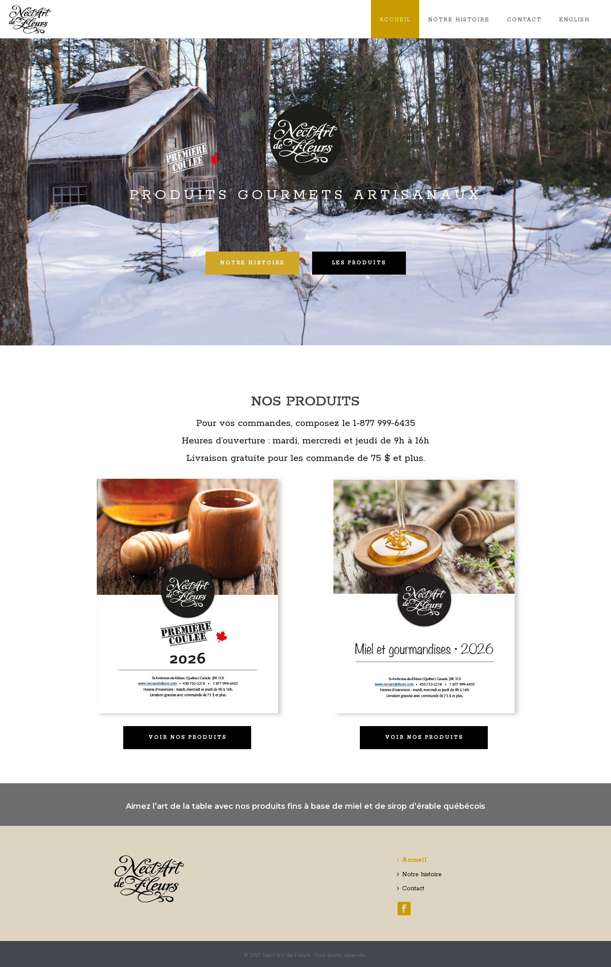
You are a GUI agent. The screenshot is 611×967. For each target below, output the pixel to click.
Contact (524, 20)
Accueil (395, 20)
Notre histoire (458, 20)
